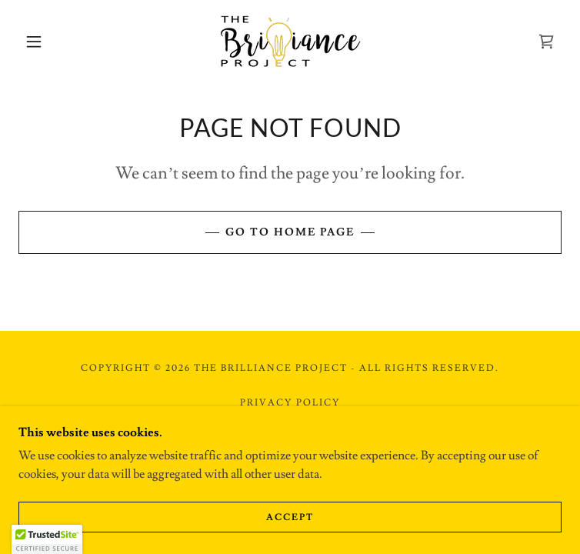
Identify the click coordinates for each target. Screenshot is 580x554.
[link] (290, 41)
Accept (290, 517)
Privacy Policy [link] (289, 403)
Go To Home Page (290, 232)
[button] (45, 41)
